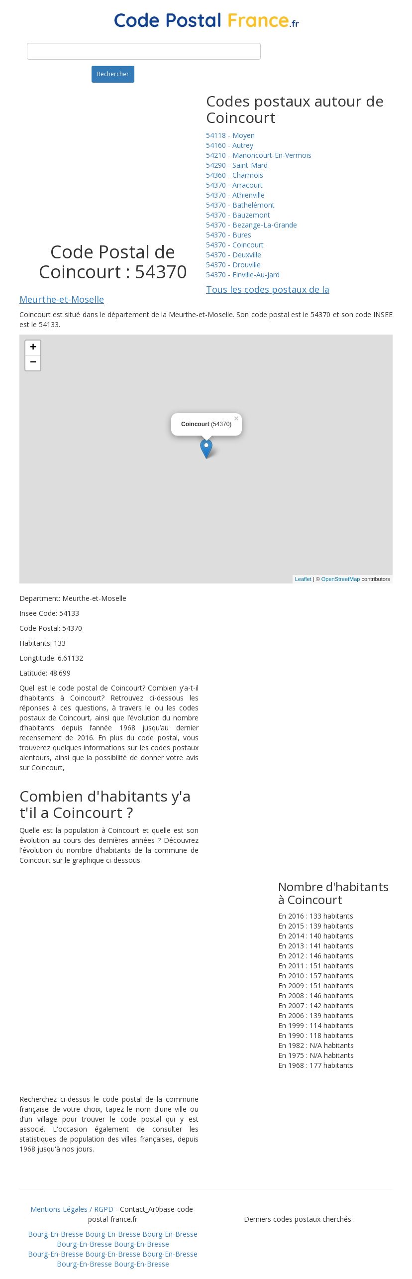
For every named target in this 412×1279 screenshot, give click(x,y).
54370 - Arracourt (234, 185)
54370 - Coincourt (235, 244)
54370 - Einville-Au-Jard (243, 274)
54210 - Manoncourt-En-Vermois (258, 155)
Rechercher (113, 74)
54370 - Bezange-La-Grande (251, 225)
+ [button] (33, 348)
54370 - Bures (228, 234)
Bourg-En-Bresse (55, 1234)
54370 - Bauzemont (238, 215)
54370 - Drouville (233, 264)
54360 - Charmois (234, 175)
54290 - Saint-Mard (237, 165)
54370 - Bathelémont (240, 205)
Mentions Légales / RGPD (71, 1209)
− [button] (33, 362)
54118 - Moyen (230, 135)
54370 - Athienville (235, 195)
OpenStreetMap (340, 579)
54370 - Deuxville (233, 254)
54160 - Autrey (229, 145)
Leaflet (303, 579)
